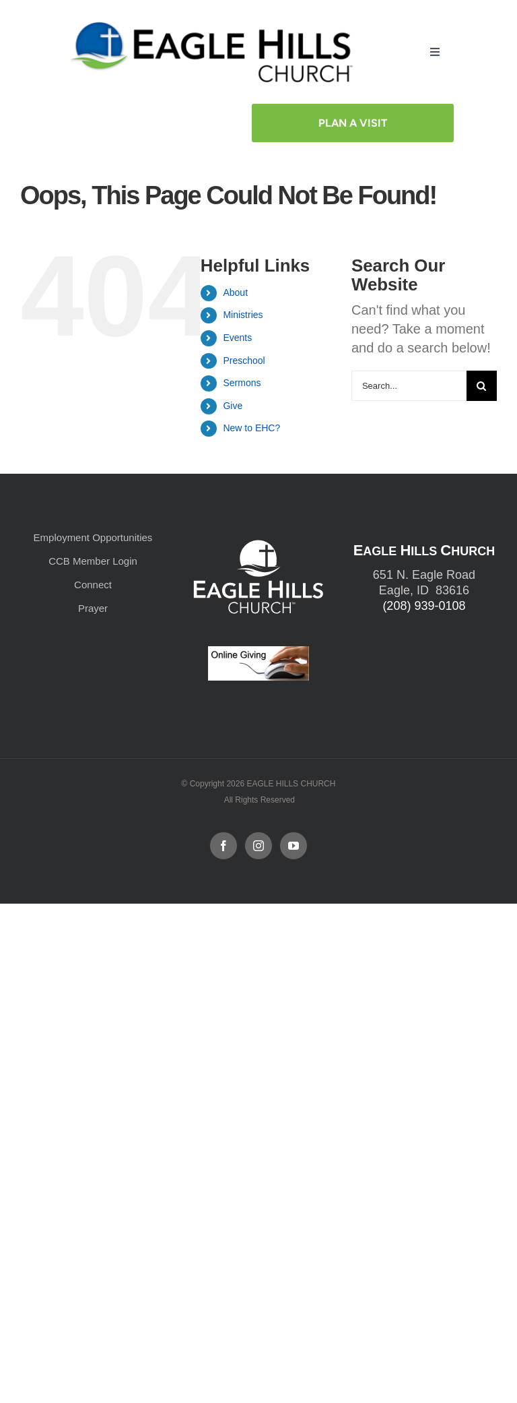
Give (232, 405)
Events (237, 337)
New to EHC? (251, 428)
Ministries (243, 314)
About (235, 292)
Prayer (93, 608)
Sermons (242, 382)
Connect (93, 585)
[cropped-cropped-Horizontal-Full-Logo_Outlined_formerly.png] (214, 25)
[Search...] (409, 386)
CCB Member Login (92, 561)
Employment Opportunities (93, 537)
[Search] (482, 386)
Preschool (244, 360)
